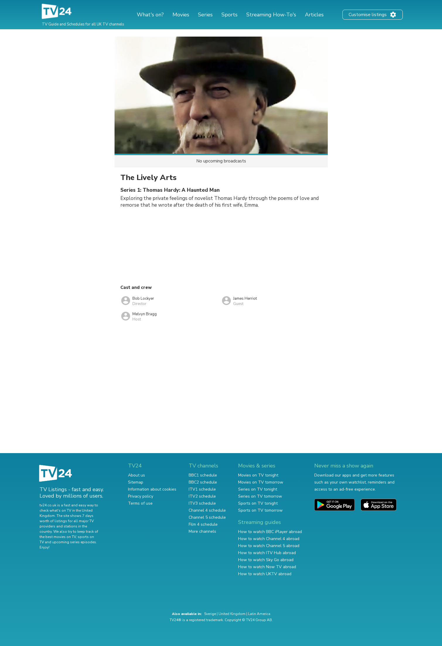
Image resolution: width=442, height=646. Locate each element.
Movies (181, 14)
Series (205, 14)
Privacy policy (140, 496)
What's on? (150, 14)
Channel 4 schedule (207, 510)
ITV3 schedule (202, 503)
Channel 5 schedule (207, 517)
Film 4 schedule (203, 524)
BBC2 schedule (203, 482)
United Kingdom (232, 613)
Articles (314, 14)
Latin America (259, 613)
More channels (202, 531)
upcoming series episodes (74, 542)
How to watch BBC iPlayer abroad (270, 531)
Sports (229, 14)
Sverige (210, 613)
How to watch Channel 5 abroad (268, 546)
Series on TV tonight (257, 489)
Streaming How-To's (271, 14)
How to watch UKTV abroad (264, 574)
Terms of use (140, 503)
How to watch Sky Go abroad (265, 560)
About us (136, 475)
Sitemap (135, 482)
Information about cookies (152, 489)
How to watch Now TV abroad (267, 567)
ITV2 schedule (202, 496)
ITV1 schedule (202, 489)
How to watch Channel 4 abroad (268, 539)
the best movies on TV (58, 536)
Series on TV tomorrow (260, 496)
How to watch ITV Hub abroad (267, 553)
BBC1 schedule (203, 475)
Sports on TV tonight (258, 503)
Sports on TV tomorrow (260, 510)
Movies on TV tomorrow (260, 482)
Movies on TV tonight (258, 475)
